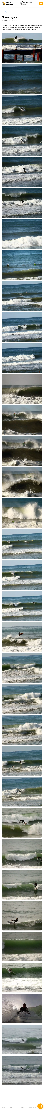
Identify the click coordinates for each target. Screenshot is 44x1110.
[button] (7, 3)
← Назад (4, 11)
